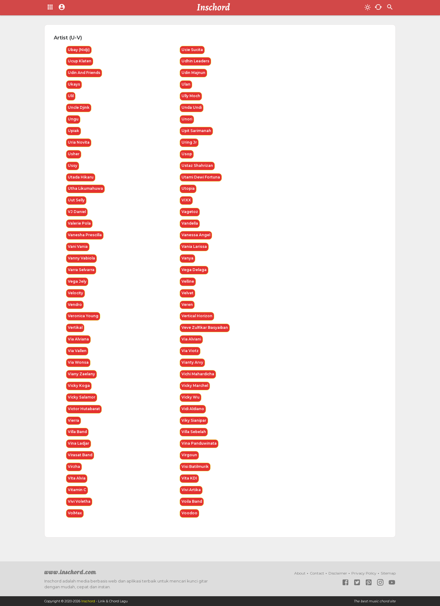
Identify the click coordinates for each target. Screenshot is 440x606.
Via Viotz (190, 356)
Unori (187, 120)
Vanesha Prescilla (85, 238)
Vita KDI (189, 485)
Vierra (73, 426)
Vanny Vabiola (82, 261)
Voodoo (190, 520)
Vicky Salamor (82, 403)
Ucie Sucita (193, 50)
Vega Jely (77, 285)
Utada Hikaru (81, 179)
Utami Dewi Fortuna (201, 179)
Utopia (188, 191)
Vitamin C (77, 497)
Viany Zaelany (82, 379)
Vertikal (75, 332)
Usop (187, 155)
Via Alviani (192, 344)
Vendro (75, 309)
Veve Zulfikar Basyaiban (205, 332)
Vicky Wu (191, 403)
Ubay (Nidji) (79, 50)
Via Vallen (77, 356)
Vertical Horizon (198, 320)
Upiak (74, 132)
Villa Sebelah (194, 438)
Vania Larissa (194, 250)
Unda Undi (192, 108)
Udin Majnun (194, 73)
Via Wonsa (78, 367)
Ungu (73, 120)
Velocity (76, 297)
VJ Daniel (77, 214)
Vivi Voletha (79, 508)
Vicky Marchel (195, 391)
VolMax (75, 520)
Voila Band (192, 508)
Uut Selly (77, 202)
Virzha (74, 473)
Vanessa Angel (196, 238)
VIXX (186, 202)
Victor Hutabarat (84, 414)
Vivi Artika (192, 497)
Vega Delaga (194, 273)
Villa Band (78, 438)
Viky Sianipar (194, 426)
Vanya (187, 261)
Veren (187, 309)
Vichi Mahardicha (199, 379)
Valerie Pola (80, 226)
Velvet (188, 297)
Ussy (72, 167)
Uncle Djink (79, 108)
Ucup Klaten (80, 61)
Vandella (190, 226)
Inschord (88, 601)
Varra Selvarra (81, 273)
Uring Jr (189, 144)
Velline (188, 285)
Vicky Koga (79, 391)
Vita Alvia (77, 485)
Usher (73, 155)
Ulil (71, 97)
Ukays (74, 85)
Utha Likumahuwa (86, 191)
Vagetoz (190, 214)
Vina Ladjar (79, 450)
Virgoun (190, 461)
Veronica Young (83, 320)
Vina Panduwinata (200, 450)
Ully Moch (191, 97)
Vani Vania (78, 250)
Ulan (186, 85)
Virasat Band (80, 461)
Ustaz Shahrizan (197, 167)
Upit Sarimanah (197, 132)
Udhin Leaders (196, 61)
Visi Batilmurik (196, 473)
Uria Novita (79, 144)
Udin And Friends (85, 73)
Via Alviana (79, 344)
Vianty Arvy (193, 367)
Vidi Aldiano (194, 414)
